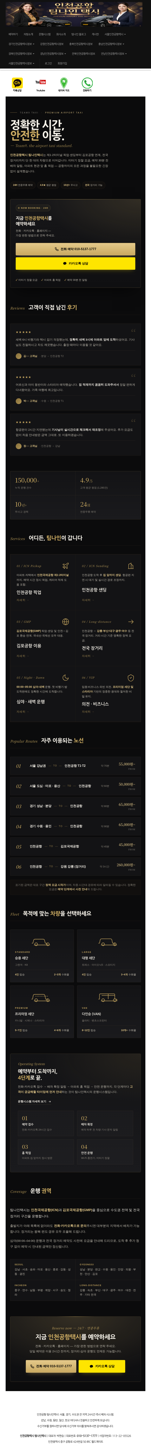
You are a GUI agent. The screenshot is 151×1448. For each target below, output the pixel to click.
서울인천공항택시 (115, 34)
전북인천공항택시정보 (83, 53)
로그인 (48, 63)
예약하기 (13, 34)
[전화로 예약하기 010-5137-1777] (75, 249)
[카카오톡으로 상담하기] (75, 263)
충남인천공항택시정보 (111, 44)
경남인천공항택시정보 (53, 53)
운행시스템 (44, 34)
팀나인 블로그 (78, 34)
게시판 (95, 34)
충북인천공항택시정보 (81, 44)
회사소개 (61, 34)
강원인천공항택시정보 (51, 44)
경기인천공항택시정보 (21, 44)
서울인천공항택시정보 (21, 63)
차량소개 (28, 34)
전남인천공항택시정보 (114, 53)
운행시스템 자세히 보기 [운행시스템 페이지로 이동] (34, 1101)
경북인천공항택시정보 (21, 53)
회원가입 (62, 63)
